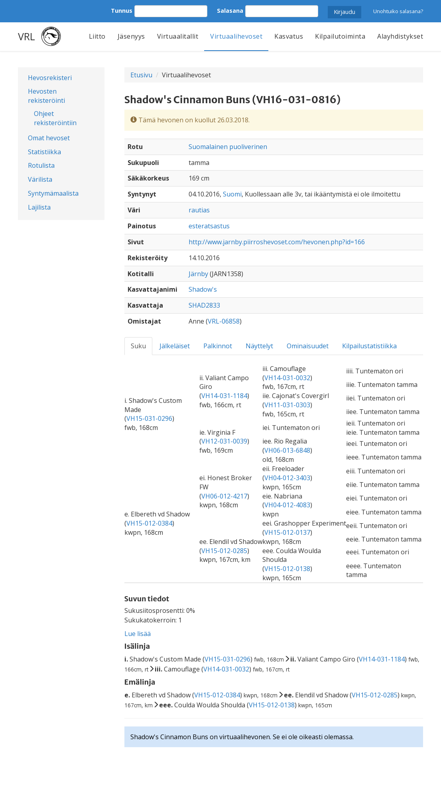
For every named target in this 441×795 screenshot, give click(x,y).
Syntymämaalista (53, 193)
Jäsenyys (131, 36)
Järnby (198, 273)
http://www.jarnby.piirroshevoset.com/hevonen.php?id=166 (277, 242)
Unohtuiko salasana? (398, 11)
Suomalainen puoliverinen (228, 146)
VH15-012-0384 (149, 523)
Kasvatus (288, 36)
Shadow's (203, 289)
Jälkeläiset (174, 346)
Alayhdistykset (400, 36)
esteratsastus (209, 226)
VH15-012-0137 (287, 532)
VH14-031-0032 (287, 377)
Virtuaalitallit (178, 36)
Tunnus (121, 10)
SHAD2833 (204, 305)
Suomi (232, 194)
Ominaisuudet (308, 346)
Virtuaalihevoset (236, 36)
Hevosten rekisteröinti (46, 96)
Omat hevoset (49, 137)
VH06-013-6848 (287, 450)
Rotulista (41, 165)
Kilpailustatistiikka (369, 346)
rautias (199, 210)
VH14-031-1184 (224, 395)
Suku (138, 346)
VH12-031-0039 (224, 441)
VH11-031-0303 (287, 404)
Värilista (40, 179)
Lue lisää (137, 633)
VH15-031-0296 (149, 418)
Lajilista (39, 207)
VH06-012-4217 (224, 496)
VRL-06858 (224, 321)
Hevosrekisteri (50, 77)
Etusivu (141, 75)
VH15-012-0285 (224, 550)
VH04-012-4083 (287, 505)
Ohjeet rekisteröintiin (55, 118)
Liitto (97, 36)
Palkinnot (217, 346)
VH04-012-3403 (287, 477)
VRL (26, 36)
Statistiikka (44, 151)
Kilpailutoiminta (340, 36)
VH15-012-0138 (287, 568)
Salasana (230, 10)
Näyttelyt (259, 346)
